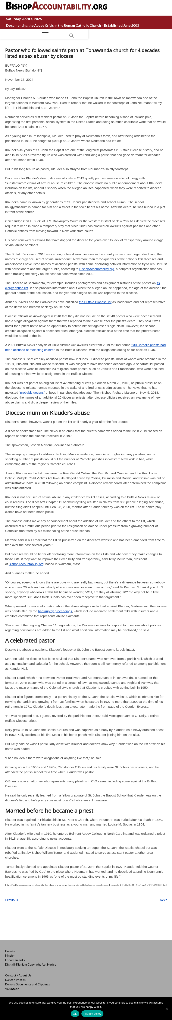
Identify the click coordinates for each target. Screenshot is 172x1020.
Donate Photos (15, 980)
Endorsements (15, 960)
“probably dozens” (32, 392)
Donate (10, 951)
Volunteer (12, 989)
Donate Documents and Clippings (27, 984)
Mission (10, 955)
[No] (167, 1009)
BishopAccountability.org (96, 269)
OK (75, 1013)
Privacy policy (92, 1013)
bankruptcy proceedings (55, 611)
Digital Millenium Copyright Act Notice (30, 964)
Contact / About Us (18, 975)
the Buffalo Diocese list (95, 302)
